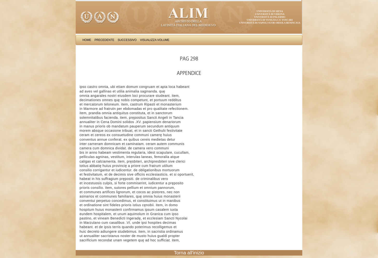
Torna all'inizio (189, 252)
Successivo (127, 40)
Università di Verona (269, 14)
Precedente (104, 40)
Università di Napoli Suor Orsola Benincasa (269, 22)
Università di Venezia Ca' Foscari (270, 20)
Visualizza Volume (154, 40)
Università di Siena (269, 11)
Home (86, 40)
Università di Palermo (269, 17)
